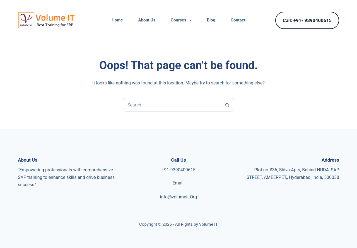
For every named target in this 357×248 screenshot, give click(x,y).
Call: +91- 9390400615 (307, 20)
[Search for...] (171, 105)
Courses (182, 20)
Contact (238, 20)
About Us (146, 20)
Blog (211, 20)
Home (117, 20)
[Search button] (227, 105)
